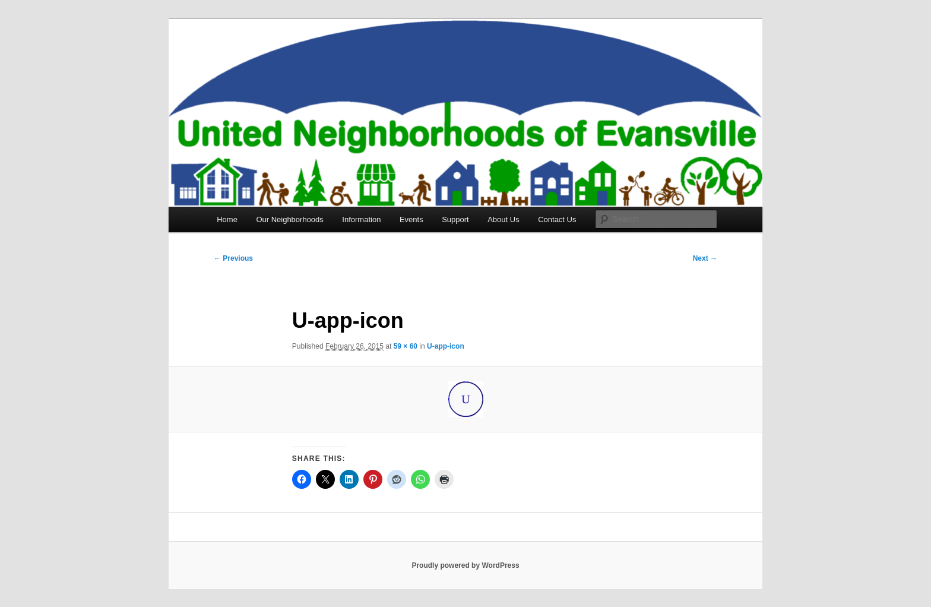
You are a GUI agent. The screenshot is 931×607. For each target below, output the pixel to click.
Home (227, 219)
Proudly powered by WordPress (465, 565)
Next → (705, 258)
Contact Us (557, 219)
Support (455, 219)
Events (411, 219)
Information (361, 219)
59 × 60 (405, 346)
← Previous (233, 258)
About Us (503, 219)
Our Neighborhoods (289, 219)
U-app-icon (445, 346)
